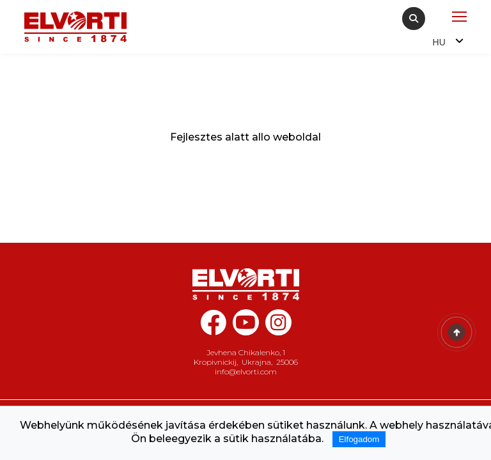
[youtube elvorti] (246, 322)
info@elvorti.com (246, 371)
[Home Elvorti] (75, 27)
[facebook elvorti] (213, 329)
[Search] (413, 18)
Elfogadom (359, 439)
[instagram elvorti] (278, 322)
